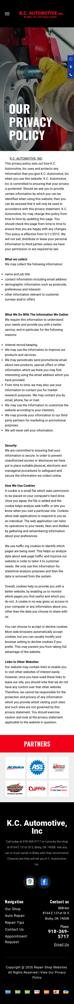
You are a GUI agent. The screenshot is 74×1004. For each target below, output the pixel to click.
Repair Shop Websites (50, 967)
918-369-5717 (32, 841)
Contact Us (14, 929)
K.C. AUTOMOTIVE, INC (26, 158)
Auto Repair (15, 916)
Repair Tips (14, 922)
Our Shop (13, 909)
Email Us (61, 944)
